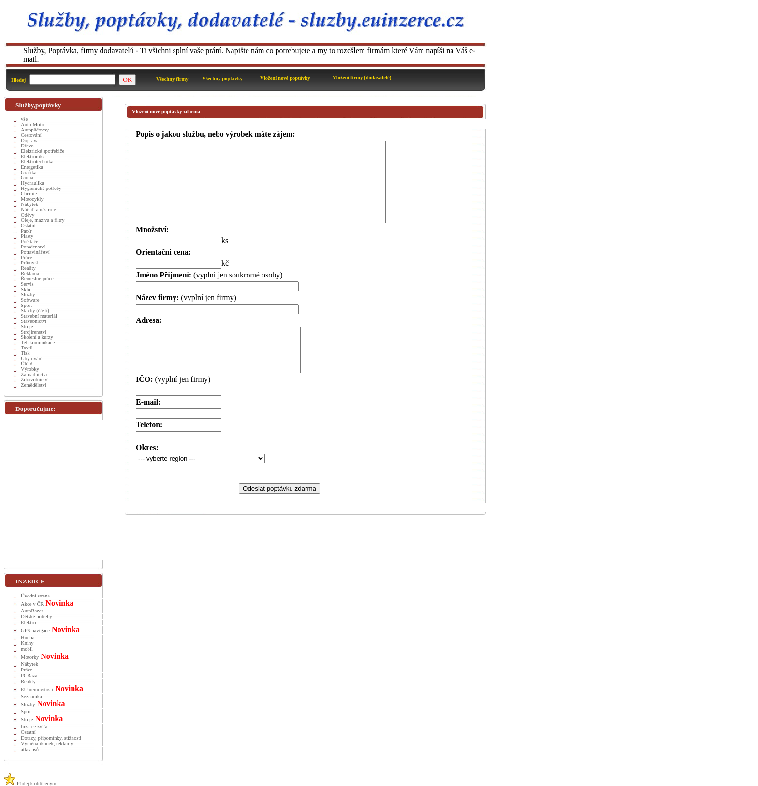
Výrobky (30, 369)
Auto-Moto (32, 124)
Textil (27, 347)
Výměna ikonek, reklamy (47, 743)
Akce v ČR (32, 604)
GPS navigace (35, 630)
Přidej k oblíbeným (30, 783)
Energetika (32, 167)
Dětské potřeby (36, 616)
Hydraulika (32, 183)
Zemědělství (33, 385)
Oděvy (27, 215)
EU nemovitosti (37, 689)
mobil (27, 649)
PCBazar (30, 675)
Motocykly (32, 199)
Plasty (27, 236)
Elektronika (33, 156)
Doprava (30, 140)
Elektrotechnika (37, 161)
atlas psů (30, 749)
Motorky (30, 657)
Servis (27, 284)
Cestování (31, 135)
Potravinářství (35, 252)
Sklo (25, 289)
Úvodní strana (35, 595)
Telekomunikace (38, 342)
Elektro (28, 622)
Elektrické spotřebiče (42, 151)
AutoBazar (32, 610)
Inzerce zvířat (35, 726)
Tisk (25, 353)
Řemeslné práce (37, 278)
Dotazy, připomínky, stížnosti (51, 738)
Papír (26, 230)
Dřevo (27, 145)
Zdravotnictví (35, 379)
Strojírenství (33, 332)
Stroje (27, 326)
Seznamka (31, 696)
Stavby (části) (35, 310)
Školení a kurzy (37, 337)
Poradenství (33, 246)
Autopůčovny (35, 129)
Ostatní (28, 225)
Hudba (27, 637)
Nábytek (29, 204)
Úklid (26, 363)
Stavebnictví (33, 321)
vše (24, 119)
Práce (26, 257)
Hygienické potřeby (41, 188)
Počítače (29, 241)
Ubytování (32, 358)
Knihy (27, 643)
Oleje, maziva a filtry (43, 220)
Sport (26, 305)
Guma (27, 177)
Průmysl (29, 262)
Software (30, 300)
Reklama (30, 273)
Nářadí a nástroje (38, 209)
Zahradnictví (34, 374)
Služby (28, 294)
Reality (28, 268)
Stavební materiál (39, 316)
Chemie (29, 193)
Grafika (29, 172)
